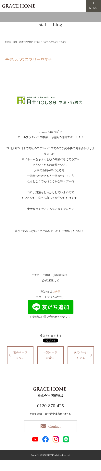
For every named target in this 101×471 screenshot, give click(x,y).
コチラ (56, 291)
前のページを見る (20, 355)
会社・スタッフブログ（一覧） (27, 42)
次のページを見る (81, 355)
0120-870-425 (50, 405)
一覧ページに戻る (50, 355)
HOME (8, 42)
